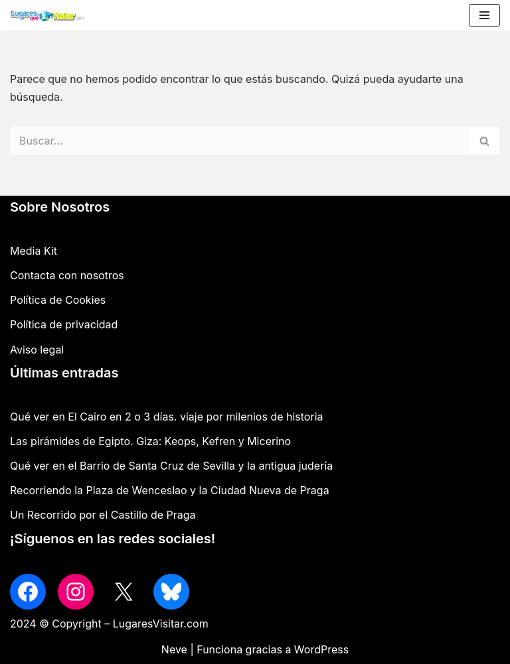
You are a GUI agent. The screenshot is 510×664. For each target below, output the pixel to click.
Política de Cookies (58, 299)
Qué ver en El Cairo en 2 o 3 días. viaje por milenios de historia (166, 416)
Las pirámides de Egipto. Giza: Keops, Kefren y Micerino (150, 441)
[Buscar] (240, 140)
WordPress (321, 649)
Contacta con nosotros (67, 275)
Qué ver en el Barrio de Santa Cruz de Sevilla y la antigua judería (171, 465)
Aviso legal (37, 349)
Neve (174, 649)
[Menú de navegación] (484, 15)
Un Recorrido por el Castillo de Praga (103, 514)
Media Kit (33, 250)
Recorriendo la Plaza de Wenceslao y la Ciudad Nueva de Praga (169, 490)
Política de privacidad (64, 324)
